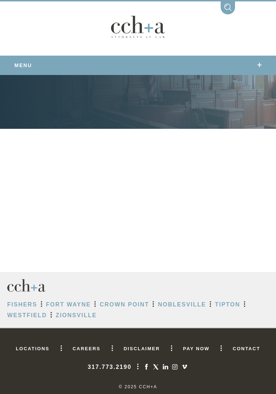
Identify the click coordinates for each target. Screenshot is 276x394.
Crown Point (124, 304)
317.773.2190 (110, 367)
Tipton (227, 304)
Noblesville (182, 304)
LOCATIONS (33, 348)
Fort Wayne (68, 304)
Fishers (22, 304)
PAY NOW (196, 348)
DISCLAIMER (142, 348)
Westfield (27, 315)
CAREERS (87, 348)
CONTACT (247, 348)
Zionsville (76, 315)
